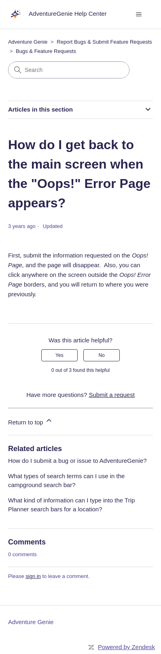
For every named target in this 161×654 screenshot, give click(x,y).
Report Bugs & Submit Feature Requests (104, 42)
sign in (33, 576)
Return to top (30, 421)
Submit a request (111, 394)
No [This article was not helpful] (101, 355)
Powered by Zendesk (126, 646)
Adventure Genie (28, 42)
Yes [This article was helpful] (59, 355)
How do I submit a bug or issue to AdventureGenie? (77, 460)
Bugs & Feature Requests (46, 51)
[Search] (68, 70)
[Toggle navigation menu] (138, 14)
